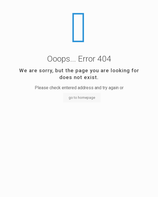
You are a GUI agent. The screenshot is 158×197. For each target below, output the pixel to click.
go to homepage (82, 97)
